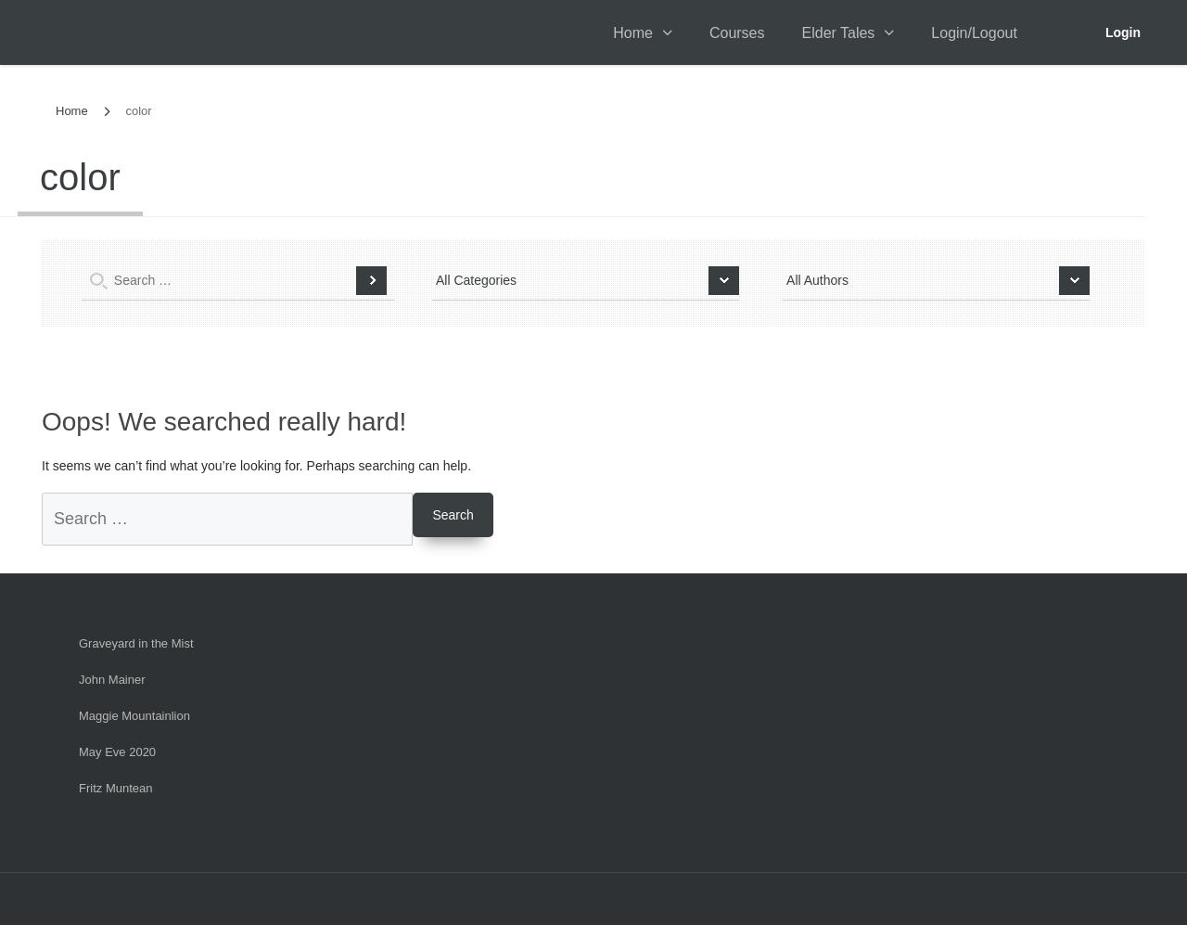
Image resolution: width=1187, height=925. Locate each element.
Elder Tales (838, 33)
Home (633, 33)
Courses (737, 33)
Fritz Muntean (115, 788)
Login (1123, 32)
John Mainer (112, 680)
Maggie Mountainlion (134, 716)
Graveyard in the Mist (136, 643)
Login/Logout (974, 33)
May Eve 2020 (117, 752)
